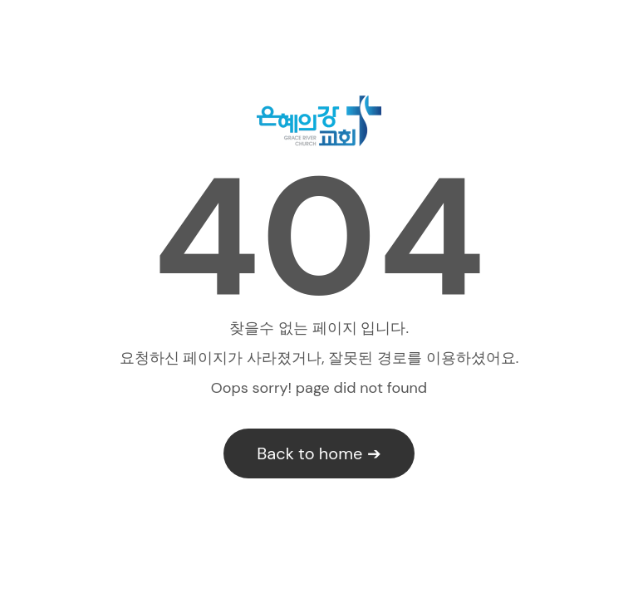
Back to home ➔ (318, 453)
